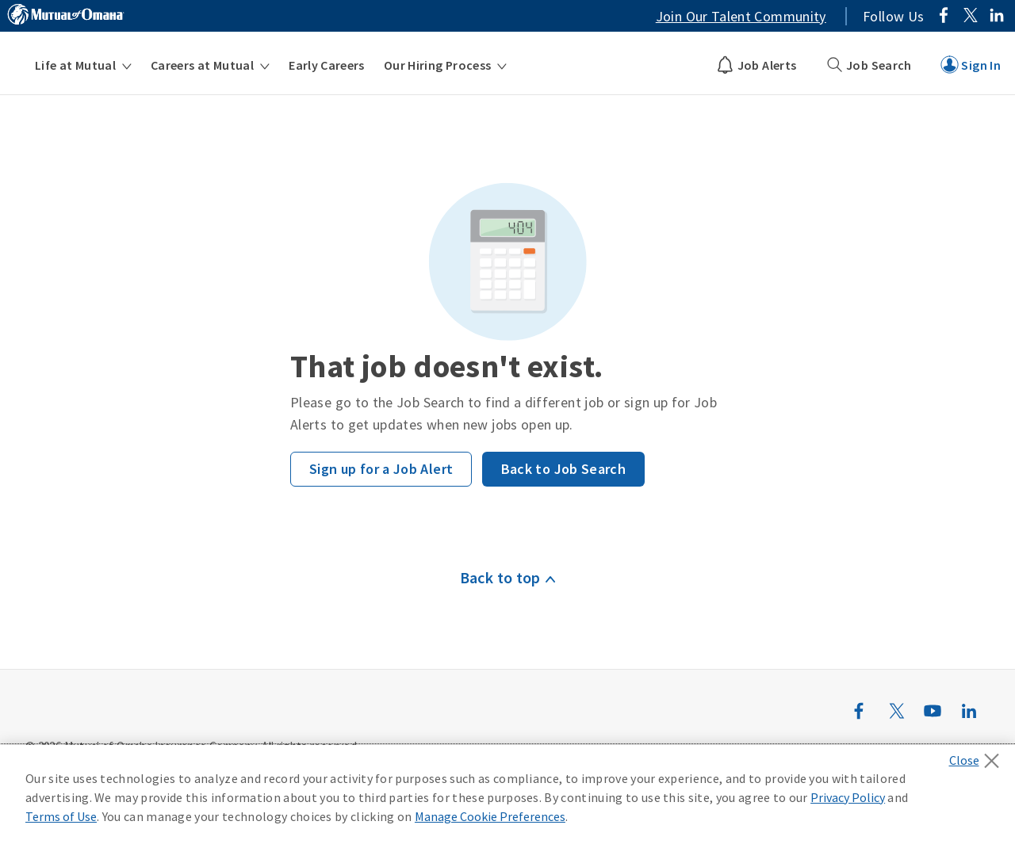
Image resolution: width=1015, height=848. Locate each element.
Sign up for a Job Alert (381, 469)
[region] (507, 796)
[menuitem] (83, 65)
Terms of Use (61, 816)
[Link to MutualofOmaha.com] (65, 16)
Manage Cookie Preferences (490, 816)
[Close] (978, 756)
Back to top (500, 577)
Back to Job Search (563, 469)
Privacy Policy (847, 797)
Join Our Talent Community (741, 16)
